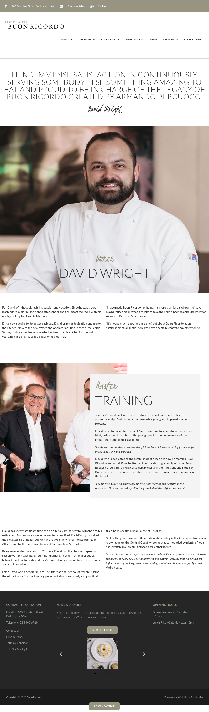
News (153, 39)
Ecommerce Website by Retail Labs (183, 697)
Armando (111, 415)
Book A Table (193, 39)
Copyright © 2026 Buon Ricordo (24, 697)
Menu (66, 39)
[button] (61, 654)
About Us (87, 39)
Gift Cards (170, 39)
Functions (110, 39)
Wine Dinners (134, 39)
